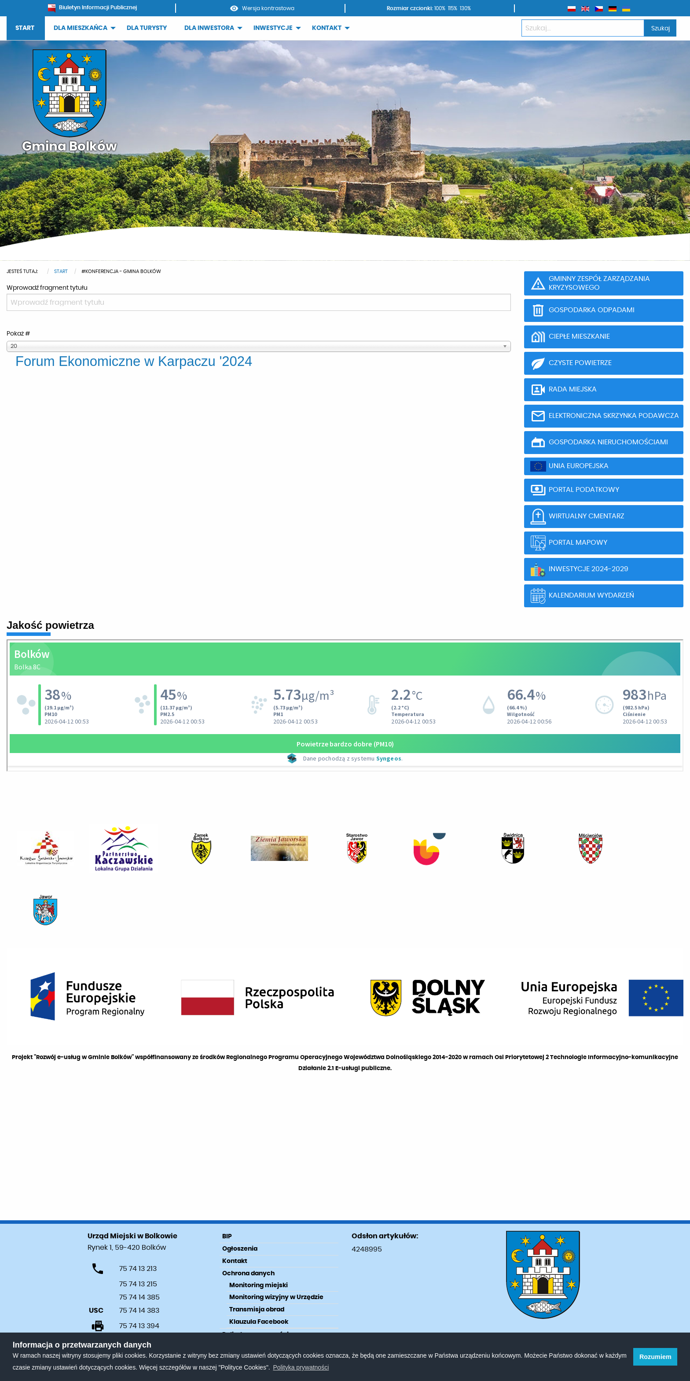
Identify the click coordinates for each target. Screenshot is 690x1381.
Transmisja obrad (256, 1310)
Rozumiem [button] (655, 1356)
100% (439, 8)
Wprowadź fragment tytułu (48, 288)
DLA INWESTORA (209, 28)
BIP (227, 1236)
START (24, 28)
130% (465, 8)
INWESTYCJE (273, 28)
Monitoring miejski (258, 1285)
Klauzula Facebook (258, 1322)
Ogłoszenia (239, 1249)
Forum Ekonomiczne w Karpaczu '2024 (133, 361)
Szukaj (660, 28)
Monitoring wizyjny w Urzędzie (276, 1297)
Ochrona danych (248, 1273)
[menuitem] (26, 28)
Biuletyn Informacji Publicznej (92, 7)
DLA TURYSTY (147, 28)
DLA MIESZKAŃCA (80, 28)
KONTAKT (326, 28)
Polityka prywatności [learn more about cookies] (301, 1367)
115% (452, 8)
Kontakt (234, 1261)
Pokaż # (18, 334)
